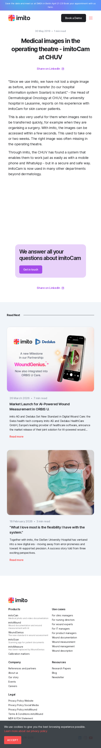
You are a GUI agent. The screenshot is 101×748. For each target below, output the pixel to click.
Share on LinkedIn (48, 68)
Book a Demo (73, 18)
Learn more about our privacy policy (25, 731)
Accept (12, 740)
